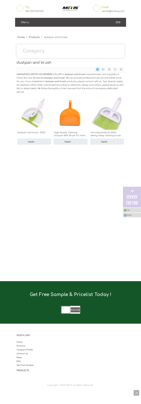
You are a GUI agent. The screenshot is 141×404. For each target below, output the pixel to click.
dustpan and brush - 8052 (31, 132)
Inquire (25, 142)
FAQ (19, 361)
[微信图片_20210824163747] (31, 173)
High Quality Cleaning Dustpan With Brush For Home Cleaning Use (70, 134)
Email (129, 215)
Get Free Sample (25, 365)
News (19, 357)
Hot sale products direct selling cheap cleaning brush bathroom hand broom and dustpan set (105, 134)
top (136, 393)
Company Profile (25, 350)
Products (21, 346)
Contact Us (22, 354)
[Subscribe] (75, 309)
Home (19, 342)
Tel (128, 210)
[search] (65, 310)
